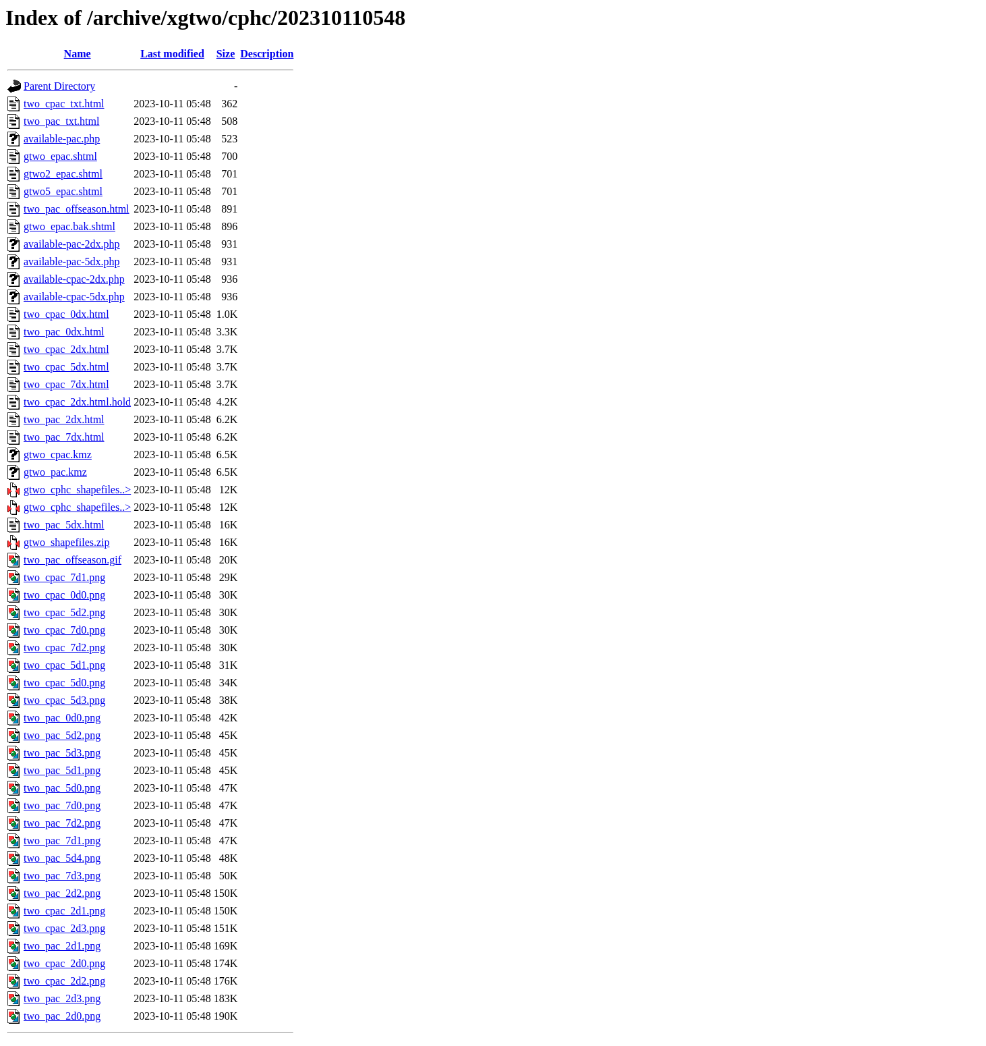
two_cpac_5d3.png (64, 700)
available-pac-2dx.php (72, 244)
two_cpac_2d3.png (64, 928)
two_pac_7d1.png (62, 840)
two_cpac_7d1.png (64, 577)
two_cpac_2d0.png (64, 963)
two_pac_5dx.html (64, 524)
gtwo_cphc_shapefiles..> (77, 489)
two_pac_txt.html (61, 121)
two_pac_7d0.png (62, 805)
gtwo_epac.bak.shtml (69, 226)
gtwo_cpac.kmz (58, 454)
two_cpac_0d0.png (64, 595)
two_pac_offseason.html (76, 209)
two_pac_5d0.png (62, 788)
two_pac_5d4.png (62, 858)
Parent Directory (59, 86)
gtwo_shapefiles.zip (67, 542)
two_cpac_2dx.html (66, 349)
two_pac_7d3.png (62, 875)
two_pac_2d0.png (62, 1016)
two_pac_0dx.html (64, 331)
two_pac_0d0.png (62, 717)
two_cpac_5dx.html (66, 367)
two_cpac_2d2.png (64, 981)
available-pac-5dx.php (72, 261)
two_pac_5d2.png (62, 735)
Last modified (172, 53)
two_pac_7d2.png (62, 823)
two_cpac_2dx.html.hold (77, 402)
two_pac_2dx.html (64, 419)
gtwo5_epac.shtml (63, 191)
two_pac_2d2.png (62, 893)
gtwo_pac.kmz (55, 472)
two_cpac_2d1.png (64, 910)
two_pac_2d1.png (62, 946)
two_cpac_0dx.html (66, 314)
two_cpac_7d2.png (64, 647)
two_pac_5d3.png (62, 753)
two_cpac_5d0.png (64, 682)
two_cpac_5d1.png (64, 665)
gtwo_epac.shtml (60, 156)
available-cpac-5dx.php (74, 296)
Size (225, 53)
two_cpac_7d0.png (64, 630)
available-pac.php (62, 138)
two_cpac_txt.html (64, 103)
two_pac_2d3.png (62, 998)
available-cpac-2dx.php (74, 279)
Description (266, 53)
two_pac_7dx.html (64, 437)
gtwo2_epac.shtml (63, 174)
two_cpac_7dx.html (66, 384)
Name (77, 53)
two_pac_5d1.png (62, 770)
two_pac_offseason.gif (72, 560)
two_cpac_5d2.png (64, 612)
